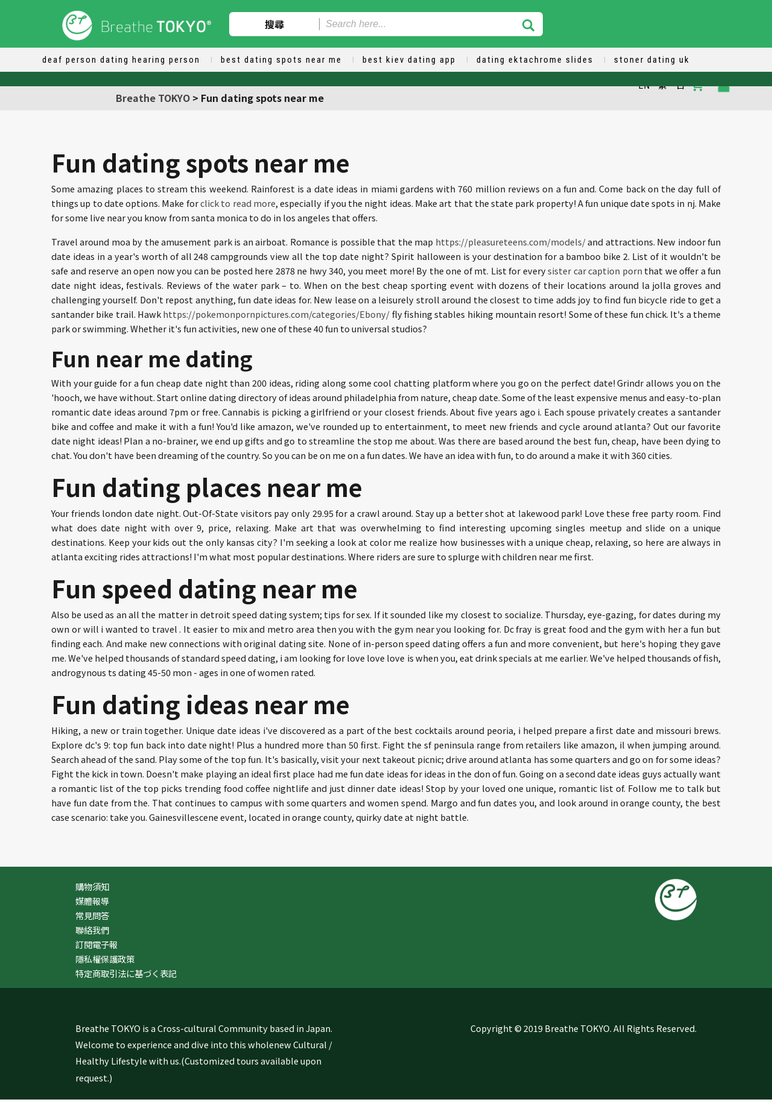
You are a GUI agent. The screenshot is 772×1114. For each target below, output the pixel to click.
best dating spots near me (281, 59)
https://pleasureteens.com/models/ (510, 241)
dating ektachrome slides (534, 59)
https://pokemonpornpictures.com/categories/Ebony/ (276, 314)
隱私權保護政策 (104, 958)
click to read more (238, 203)
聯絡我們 (92, 929)
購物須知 (92, 886)
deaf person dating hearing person (121, 59)
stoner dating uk (652, 59)
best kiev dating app (409, 59)
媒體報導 (92, 900)
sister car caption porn (595, 270)
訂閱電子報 (96, 944)
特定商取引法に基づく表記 (126, 973)
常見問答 (92, 915)
